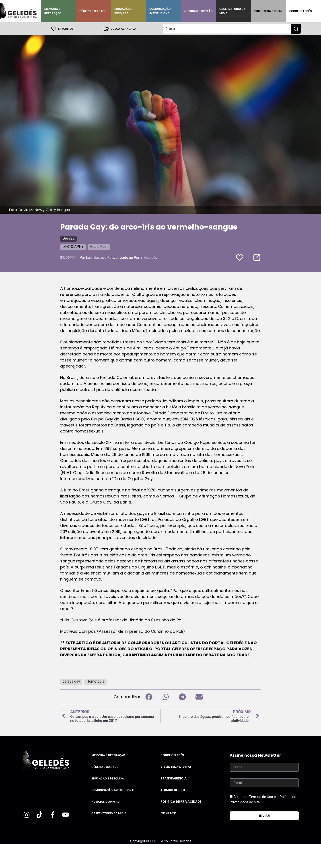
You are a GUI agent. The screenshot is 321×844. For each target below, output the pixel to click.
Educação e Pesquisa (123, 11)
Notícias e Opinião (198, 11)
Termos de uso (172, 790)
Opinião (68, 238)
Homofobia (95, 681)
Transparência (173, 778)
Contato (168, 813)
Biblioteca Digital (268, 11)
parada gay (71, 681)
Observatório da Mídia (232, 11)
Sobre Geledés (300, 11)
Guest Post (99, 246)
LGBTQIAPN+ (73, 246)
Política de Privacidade (180, 801)
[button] (148, 696)
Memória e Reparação (52, 11)
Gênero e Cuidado (93, 11)
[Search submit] (296, 28)
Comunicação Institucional (160, 11)
